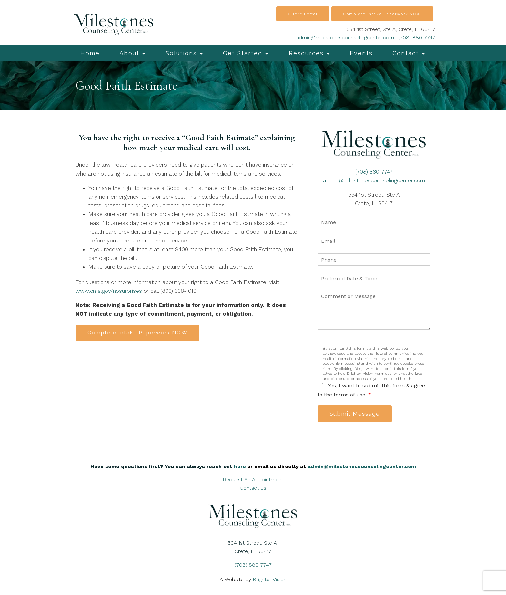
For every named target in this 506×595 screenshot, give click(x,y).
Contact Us (253, 488)
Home (90, 53)
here (240, 466)
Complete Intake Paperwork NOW (382, 14)
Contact (405, 53)
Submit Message (354, 413)
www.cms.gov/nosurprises (109, 291)
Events (361, 53)
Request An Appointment (253, 480)
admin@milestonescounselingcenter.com (345, 38)
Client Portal (303, 14)
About (129, 53)
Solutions (181, 53)
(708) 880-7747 (416, 38)
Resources (306, 53)
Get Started (242, 53)
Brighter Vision (270, 579)
